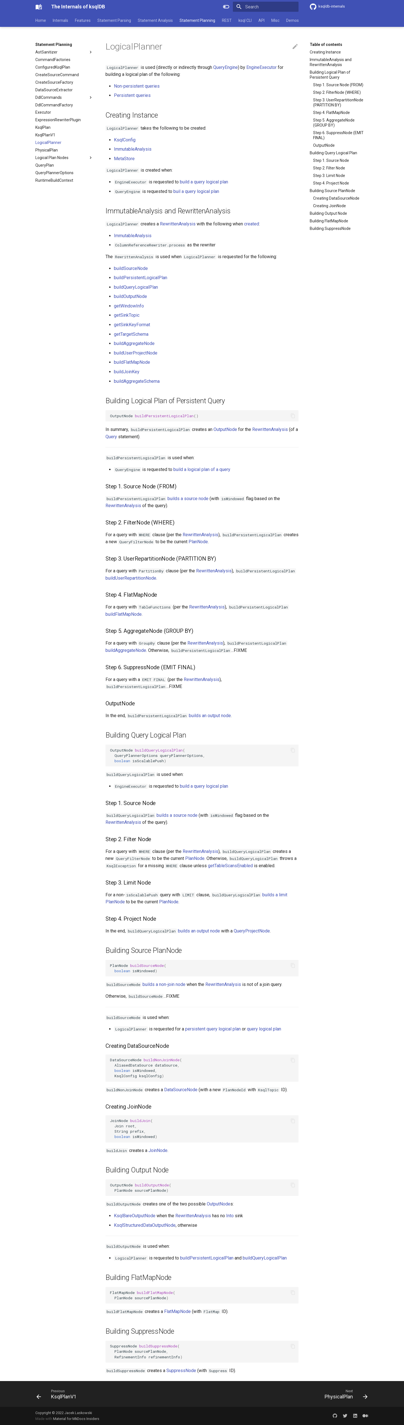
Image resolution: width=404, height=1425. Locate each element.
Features (83, 20)
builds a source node (187, 498)
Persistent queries (132, 95)
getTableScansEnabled (230, 865)
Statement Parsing (114, 20)
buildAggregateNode (134, 343)
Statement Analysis (155, 20)
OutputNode (225, 429)
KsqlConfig (125, 140)
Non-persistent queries (137, 86)
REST (227, 20)
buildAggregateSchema (137, 381)
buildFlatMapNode (132, 362)
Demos (292, 20)
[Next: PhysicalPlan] (344, 1394)
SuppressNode (181, 1370)
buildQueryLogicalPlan (136, 287)
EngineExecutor (261, 67)
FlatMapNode (177, 1311)
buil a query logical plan (196, 191)
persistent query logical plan (213, 1029)
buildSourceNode (131, 268)
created (251, 224)
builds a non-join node (164, 984)
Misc (275, 20)
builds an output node (210, 715)
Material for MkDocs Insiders (76, 1419)
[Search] (266, 7)
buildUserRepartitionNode (130, 578)
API (261, 20)
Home (40, 20)
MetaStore (124, 158)
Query (111, 436)
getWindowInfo (129, 306)
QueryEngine (225, 67)
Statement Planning (197, 20)
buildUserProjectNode (135, 353)
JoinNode (157, 1150)
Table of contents (326, 44)
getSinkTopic (126, 315)
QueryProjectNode (252, 931)
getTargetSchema (131, 334)
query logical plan (264, 1029)
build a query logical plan (204, 182)
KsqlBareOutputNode (134, 1215)
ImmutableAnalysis (133, 149)
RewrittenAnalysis (178, 224)
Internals (60, 20)
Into (230, 1215)
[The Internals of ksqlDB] (38, 6)
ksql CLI (245, 20)
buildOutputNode (130, 296)
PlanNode (198, 541)
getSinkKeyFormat (132, 324)
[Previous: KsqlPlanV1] (58, 1394)
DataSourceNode (181, 1089)
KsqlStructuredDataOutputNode (145, 1225)
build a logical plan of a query (201, 469)
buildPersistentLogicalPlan (140, 277)
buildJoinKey (126, 371)
